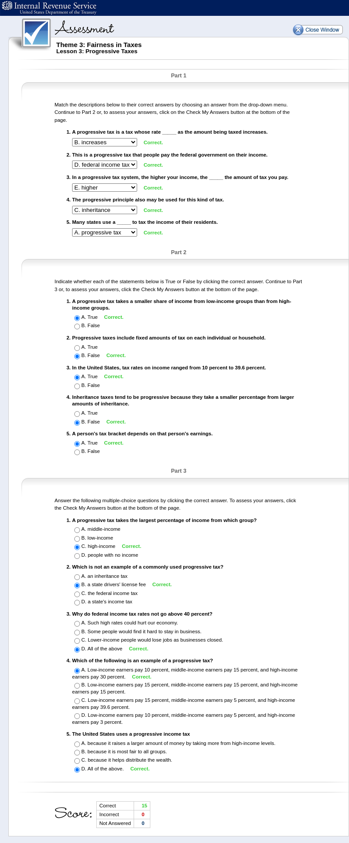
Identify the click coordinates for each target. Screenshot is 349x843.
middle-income (103, 529)
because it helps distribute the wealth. (130, 760)
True (93, 317)
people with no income (113, 555)
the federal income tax (113, 593)
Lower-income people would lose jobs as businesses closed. (155, 639)
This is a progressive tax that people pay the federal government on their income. (170, 154)
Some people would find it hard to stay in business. (144, 631)
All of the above (105, 648)
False (93, 325)
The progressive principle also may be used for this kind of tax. (148, 199)
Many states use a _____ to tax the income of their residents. (145, 222)
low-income (100, 537)
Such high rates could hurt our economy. (132, 623)
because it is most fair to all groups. (127, 751)
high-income (102, 546)
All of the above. (106, 768)
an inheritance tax (107, 576)
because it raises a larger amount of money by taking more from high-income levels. (181, 743)
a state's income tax (110, 601)
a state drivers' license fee (117, 584)
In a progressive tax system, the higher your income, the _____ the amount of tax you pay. (180, 177)
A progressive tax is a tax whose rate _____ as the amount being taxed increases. (170, 132)
